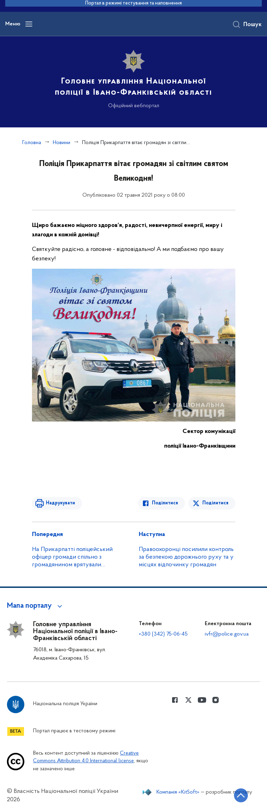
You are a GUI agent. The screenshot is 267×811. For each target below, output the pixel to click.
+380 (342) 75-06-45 (163, 634)
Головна (31, 142)
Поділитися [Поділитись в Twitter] (215, 503)
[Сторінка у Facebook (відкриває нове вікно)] (175, 700)
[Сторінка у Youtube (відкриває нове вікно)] (202, 700)
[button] (35, 606)
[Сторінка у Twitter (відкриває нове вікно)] (188, 700)
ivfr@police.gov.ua (227, 634)
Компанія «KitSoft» (178, 792)
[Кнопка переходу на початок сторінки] (241, 795)
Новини (61, 142)
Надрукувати (60, 503)
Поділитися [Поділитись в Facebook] (165, 503)
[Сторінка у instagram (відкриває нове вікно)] (215, 700)
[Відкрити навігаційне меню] (28, 24)
